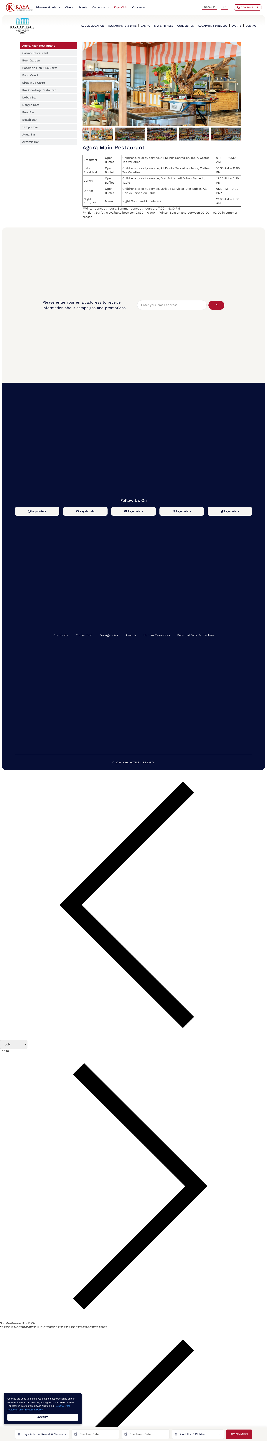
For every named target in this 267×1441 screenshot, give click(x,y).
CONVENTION (185, 25)
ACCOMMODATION (92, 25)
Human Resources (157, 635)
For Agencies (109, 635)
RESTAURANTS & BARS (122, 25)
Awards (130, 635)
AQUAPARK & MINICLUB (213, 25)
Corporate (60, 635)
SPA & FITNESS (163, 25)
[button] (86, 84)
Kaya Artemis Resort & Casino (43, 1434)
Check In (209, 6)
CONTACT (251, 25)
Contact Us (247, 7)
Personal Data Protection (195, 635)
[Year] (18, 1051)
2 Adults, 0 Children (193, 1434)
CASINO (145, 25)
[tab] (48, 45)
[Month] (13, 1044)
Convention (84, 635)
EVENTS (236, 25)
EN (224, 6)
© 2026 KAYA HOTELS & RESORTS (133, 762)
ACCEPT (42, 1417)
